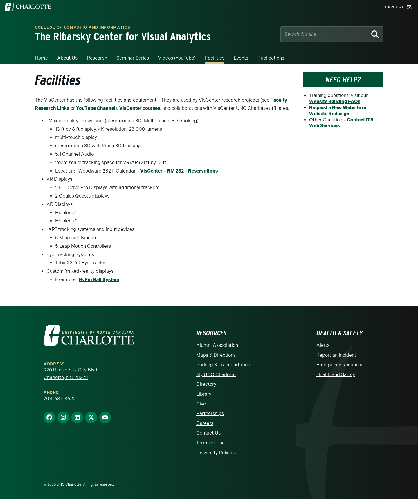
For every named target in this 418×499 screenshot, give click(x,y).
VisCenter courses (139, 108)
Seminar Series (132, 58)
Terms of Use (210, 443)
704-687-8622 (59, 398)
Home (41, 58)
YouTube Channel (96, 108)
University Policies (216, 452)
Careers (204, 423)
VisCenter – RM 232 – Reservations (179, 171)
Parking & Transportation (223, 364)
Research (97, 58)
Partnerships (210, 413)
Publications (270, 58)
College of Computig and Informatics (82, 28)
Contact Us (208, 433)
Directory (206, 384)
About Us (67, 58)
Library (203, 394)
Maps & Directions (216, 355)
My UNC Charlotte (216, 374)
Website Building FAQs (334, 101)
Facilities (214, 58)
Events (241, 58)
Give (201, 404)
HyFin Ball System (99, 279)
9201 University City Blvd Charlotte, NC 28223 (70, 373)
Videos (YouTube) (177, 58)
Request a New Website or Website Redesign (338, 110)
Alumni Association (217, 345)
